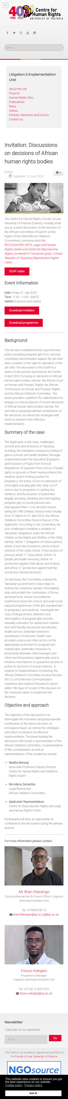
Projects (14, 93)
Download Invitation (21, 310)
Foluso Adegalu (34, 971)
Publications (16, 102)
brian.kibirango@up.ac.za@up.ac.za (36, 914)
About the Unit (18, 89)
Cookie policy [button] (13, 1085)
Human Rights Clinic (21, 97)
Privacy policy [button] (33, 1085)
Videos (13, 110)
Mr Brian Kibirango (34, 892)
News (12, 106)
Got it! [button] (33, 1093)
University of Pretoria (45, 1056)
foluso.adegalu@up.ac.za (36, 993)
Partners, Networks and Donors (29, 115)
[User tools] (59, 172)
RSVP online (17, 271)
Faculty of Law (23, 1056)
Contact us (16, 119)
